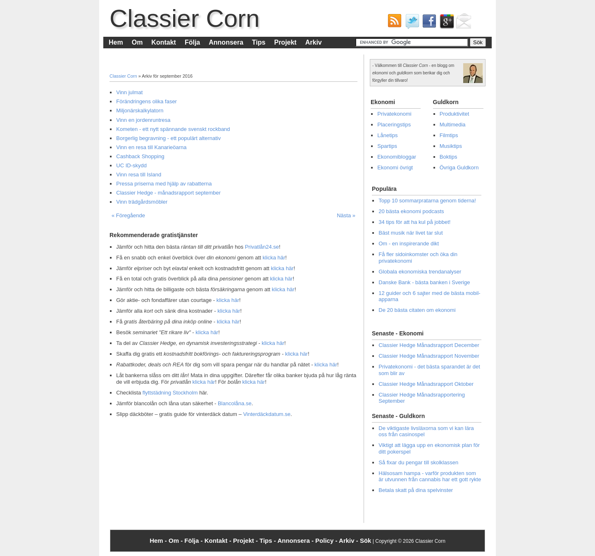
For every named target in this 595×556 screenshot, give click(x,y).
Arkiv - (349, 540)
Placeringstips (394, 124)
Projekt (285, 42)
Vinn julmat (129, 92)
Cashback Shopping (140, 156)
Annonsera (226, 42)
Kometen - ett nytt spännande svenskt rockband (173, 129)
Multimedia (453, 124)
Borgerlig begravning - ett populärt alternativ (168, 138)
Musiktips (451, 146)
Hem (116, 42)
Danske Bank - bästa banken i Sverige (424, 282)
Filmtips (449, 135)
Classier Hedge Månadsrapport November (428, 356)
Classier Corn (184, 18)
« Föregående (128, 215)
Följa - (194, 540)
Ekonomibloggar (396, 157)
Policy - (327, 540)
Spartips (387, 146)
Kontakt (163, 42)
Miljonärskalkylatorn (139, 110)
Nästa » (346, 215)
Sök (365, 540)
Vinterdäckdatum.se (266, 414)
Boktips (448, 157)
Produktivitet (454, 114)
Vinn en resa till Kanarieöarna (151, 147)
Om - (176, 540)
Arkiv (313, 42)
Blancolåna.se (235, 403)
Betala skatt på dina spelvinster (415, 490)
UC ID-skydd (131, 165)
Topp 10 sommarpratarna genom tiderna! (427, 200)
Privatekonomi (394, 114)
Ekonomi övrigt (395, 167)
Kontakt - (219, 540)
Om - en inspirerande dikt (408, 243)
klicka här (273, 257)
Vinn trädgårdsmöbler (141, 202)
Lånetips (387, 135)
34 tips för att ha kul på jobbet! (414, 222)
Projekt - (246, 540)
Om (137, 42)
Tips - (268, 540)
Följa (192, 42)
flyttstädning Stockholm (170, 393)
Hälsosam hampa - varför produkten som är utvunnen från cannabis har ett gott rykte (429, 476)
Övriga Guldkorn (459, 167)
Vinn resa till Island (138, 174)
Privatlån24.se (262, 247)
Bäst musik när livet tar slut (410, 233)
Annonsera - (296, 540)
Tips (259, 42)
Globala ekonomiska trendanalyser (419, 271)
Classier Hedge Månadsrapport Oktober (426, 384)
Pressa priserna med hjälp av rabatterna (164, 184)
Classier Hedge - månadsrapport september (168, 193)
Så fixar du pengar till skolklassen (418, 462)
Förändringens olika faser (146, 101)
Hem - (159, 540)
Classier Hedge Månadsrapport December (428, 345)
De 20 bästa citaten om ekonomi (416, 310)
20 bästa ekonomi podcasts (411, 211)
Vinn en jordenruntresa (143, 120)
